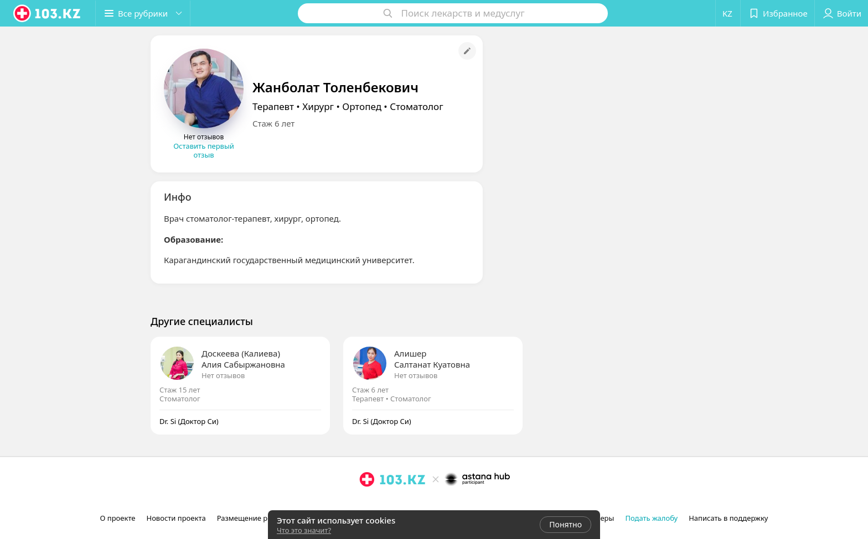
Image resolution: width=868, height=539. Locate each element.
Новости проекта (175, 518)
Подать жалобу (651, 518)
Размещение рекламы (255, 518)
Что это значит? (304, 530)
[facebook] (382, 503)
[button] (142, 13)
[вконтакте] (398, 503)
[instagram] (367, 503)
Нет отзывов (223, 375)
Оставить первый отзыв (203, 150)
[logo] (47, 13)
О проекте (118, 518)
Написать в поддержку (728, 518)
